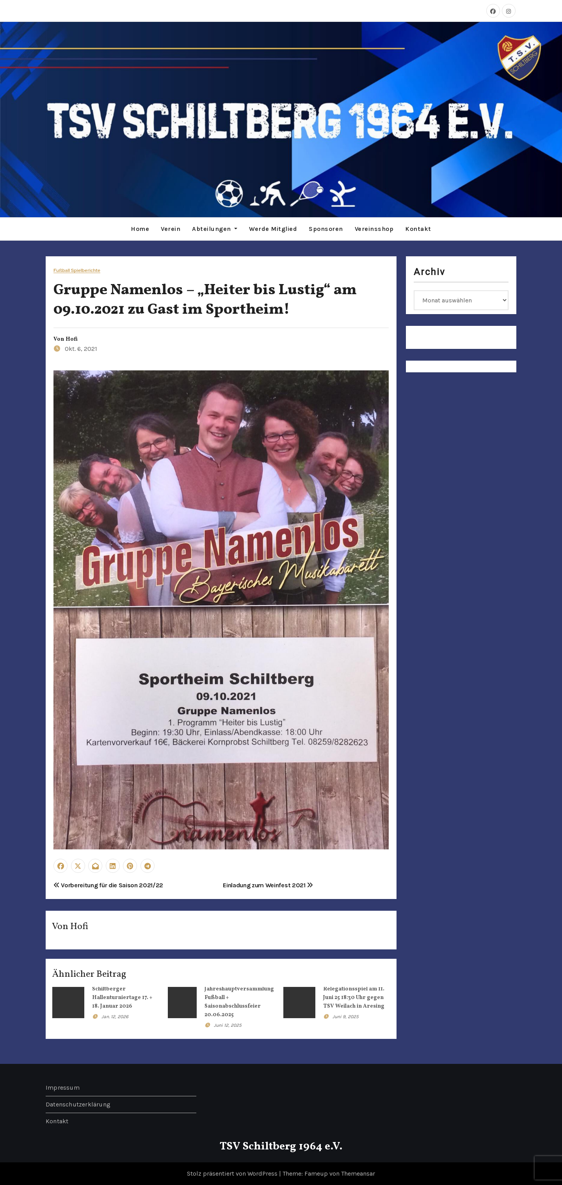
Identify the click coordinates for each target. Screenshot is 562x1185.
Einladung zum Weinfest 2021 (268, 885)
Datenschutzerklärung (78, 1104)
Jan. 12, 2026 (114, 1016)
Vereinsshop (374, 228)
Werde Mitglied (273, 228)
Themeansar (358, 1173)
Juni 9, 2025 (346, 1016)
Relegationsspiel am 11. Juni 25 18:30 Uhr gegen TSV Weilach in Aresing (353, 997)
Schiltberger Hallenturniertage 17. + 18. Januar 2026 (122, 997)
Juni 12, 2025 (228, 1025)
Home (140, 228)
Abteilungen (214, 228)
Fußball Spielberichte (76, 270)
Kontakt (418, 228)
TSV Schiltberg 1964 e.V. (281, 1146)
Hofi (72, 339)
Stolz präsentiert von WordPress (233, 1173)
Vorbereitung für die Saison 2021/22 (108, 885)
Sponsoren (326, 228)
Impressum (63, 1087)
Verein (170, 228)
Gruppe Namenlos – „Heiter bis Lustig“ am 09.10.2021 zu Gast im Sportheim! (205, 300)
